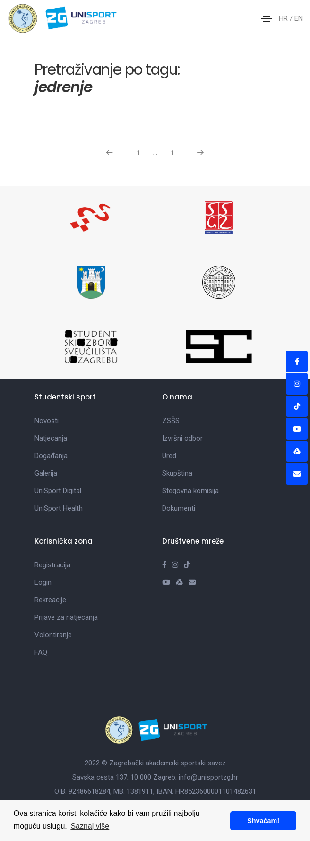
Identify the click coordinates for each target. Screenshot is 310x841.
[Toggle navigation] (266, 19)
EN (298, 18)
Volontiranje (53, 635)
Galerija (45, 473)
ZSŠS (171, 420)
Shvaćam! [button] (263, 820)
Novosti (46, 420)
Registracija (52, 565)
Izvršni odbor (182, 438)
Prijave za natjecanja (66, 617)
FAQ (40, 652)
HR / (286, 18)
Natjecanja (50, 438)
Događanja (51, 455)
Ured (169, 455)
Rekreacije (50, 600)
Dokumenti (178, 508)
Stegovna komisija (190, 490)
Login (43, 582)
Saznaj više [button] (89, 826)
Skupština (177, 473)
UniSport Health (58, 508)
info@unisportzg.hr (208, 777)
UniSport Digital (57, 490)
